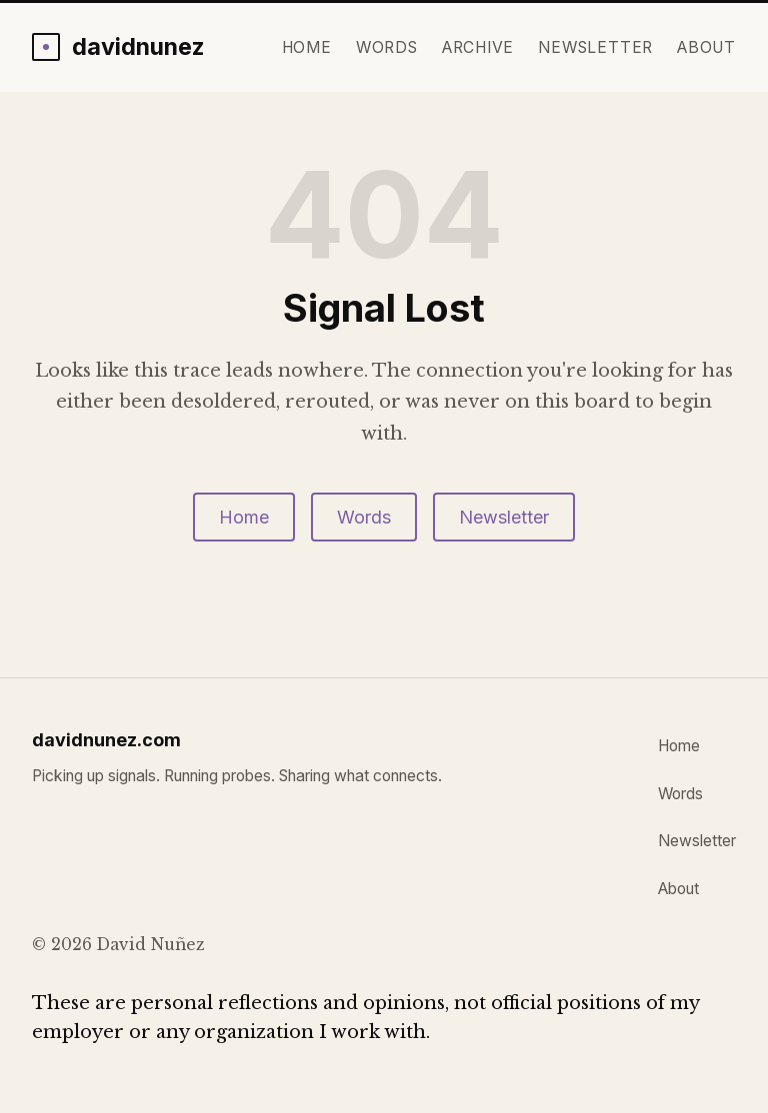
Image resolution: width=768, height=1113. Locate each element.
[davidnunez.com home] (118, 46)
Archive (478, 47)
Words (387, 47)
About (706, 47)
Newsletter (595, 47)
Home (307, 47)
